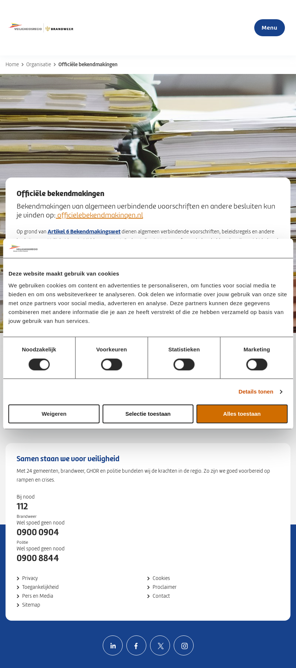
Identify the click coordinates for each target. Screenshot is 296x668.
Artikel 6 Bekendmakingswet (84, 231)
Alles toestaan (242, 414)
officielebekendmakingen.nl (99, 215)
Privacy (30, 578)
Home (12, 64)
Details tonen (255, 391)
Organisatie (38, 64)
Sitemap (31, 605)
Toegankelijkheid (40, 587)
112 (22, 506)
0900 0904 (38, 532)
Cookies (161, 578)
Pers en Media (37, 596)
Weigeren (54, 414)
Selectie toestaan (148, 414)
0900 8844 (38, 558)
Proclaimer (165, 587)
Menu (270, 27)
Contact (161, 596)
